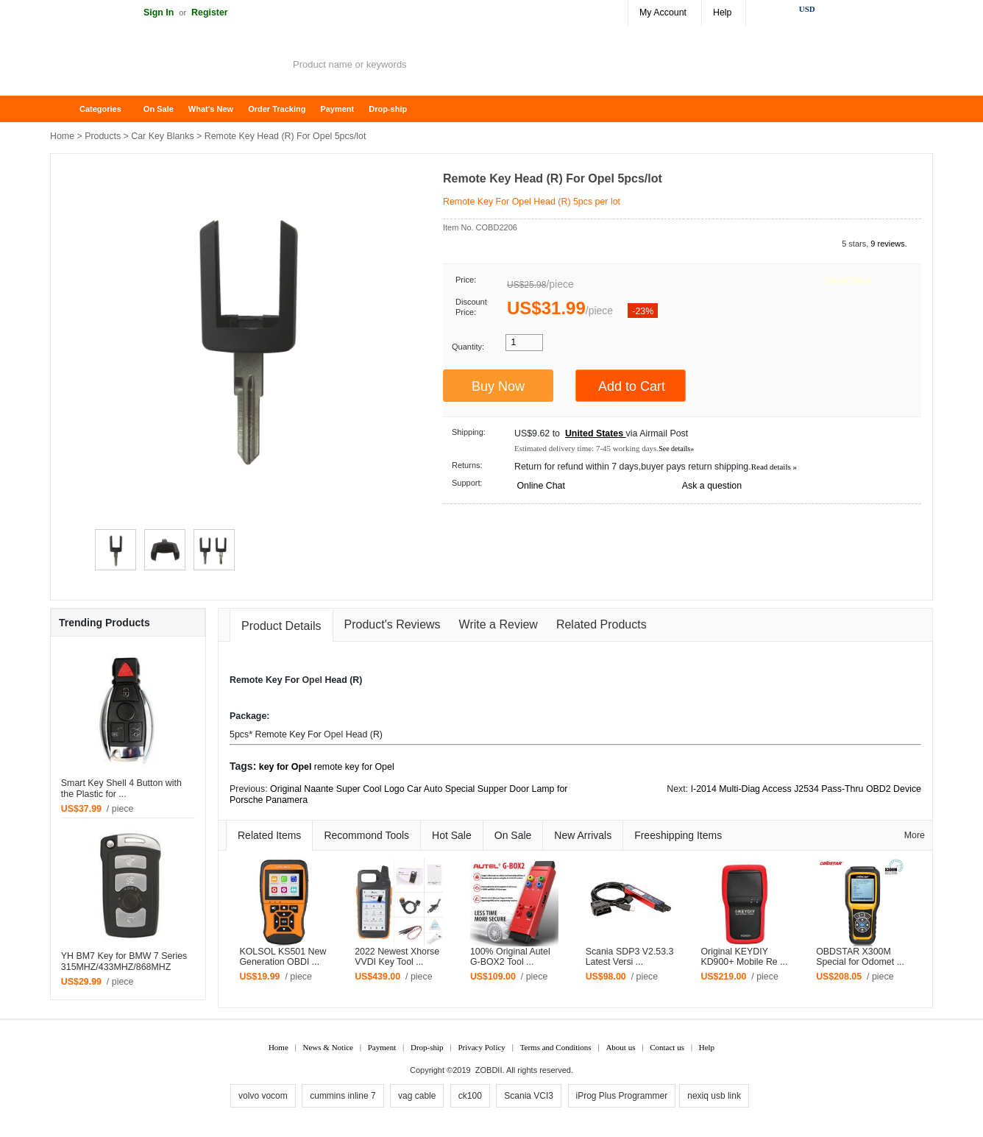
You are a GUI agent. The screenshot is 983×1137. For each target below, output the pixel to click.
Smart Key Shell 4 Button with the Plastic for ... (121, 788)
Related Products (601, 624)
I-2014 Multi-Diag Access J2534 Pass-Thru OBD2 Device (806, 789)
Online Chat (540, 486)
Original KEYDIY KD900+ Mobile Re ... (743, 957)
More (914, 835)
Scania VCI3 (528, 1096)
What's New (210, 109)
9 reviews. (888, 243)
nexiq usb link (714, 1096)
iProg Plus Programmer (622, 1096)
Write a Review (498, 624)
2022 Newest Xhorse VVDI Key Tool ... (397, 957)
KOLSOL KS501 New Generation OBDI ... (282, 957)
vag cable (417, 1096)
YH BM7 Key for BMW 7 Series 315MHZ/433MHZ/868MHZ (124, 961)
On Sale (158, 109)
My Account (662, 12)
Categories (100, 109)
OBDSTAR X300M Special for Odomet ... (860, 957)
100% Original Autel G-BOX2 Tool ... (510, 957)
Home (68, 109)
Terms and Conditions (556, 1047)
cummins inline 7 (342, 1096)
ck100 (470, 1096)
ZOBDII (489, 1070)
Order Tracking (276, 109)
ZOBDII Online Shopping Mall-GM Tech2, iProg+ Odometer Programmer (167, 66)
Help (722, 12)
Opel (312, 680)
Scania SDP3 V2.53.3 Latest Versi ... (630, 957)
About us (620, 1047)
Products (103, 136)
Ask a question (712, 486)
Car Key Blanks (162, 136)
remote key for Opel (354, 767)
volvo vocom (263, 1096)
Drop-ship (388, 109)
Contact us (667, 1047)
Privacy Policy (481, 1047)
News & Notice (328, 1047)
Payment (337, 109)
